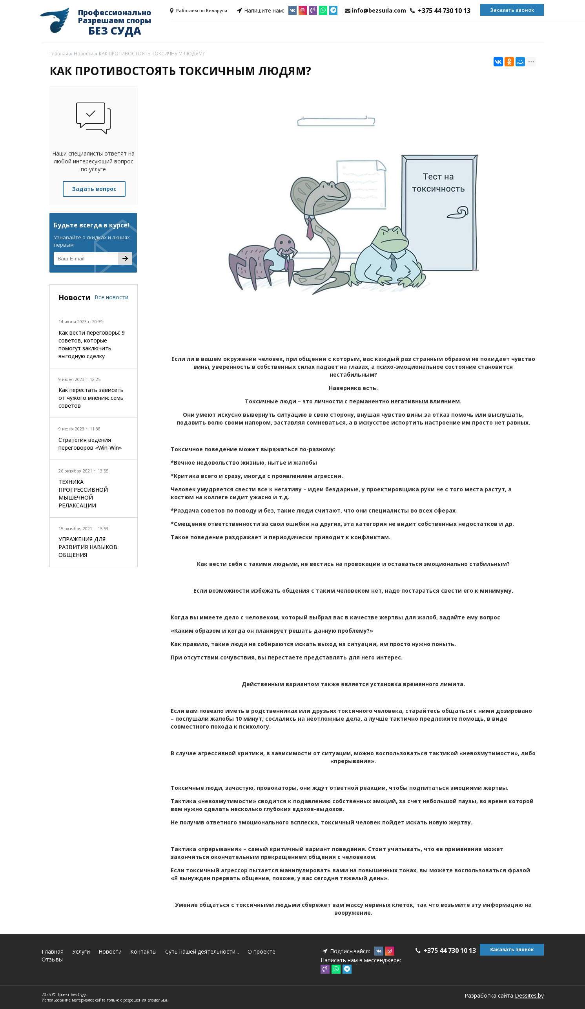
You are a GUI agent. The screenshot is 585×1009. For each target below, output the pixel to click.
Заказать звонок (512, 9)
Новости (110, 951)
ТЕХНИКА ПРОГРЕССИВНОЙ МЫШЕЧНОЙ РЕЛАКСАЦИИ (83, 493)
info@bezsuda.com (379, 10)
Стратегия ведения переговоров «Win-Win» (90, 443)
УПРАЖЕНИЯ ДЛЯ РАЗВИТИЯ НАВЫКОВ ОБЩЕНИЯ (87, 547)
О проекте (261, 951)
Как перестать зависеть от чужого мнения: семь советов (91, 397)
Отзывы (52, 959)
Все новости (111, 297)
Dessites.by (529, 995)
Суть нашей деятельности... (202, 951)
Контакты (143, 951)
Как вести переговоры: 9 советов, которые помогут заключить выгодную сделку (91, 344)
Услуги (81, 951)
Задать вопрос (94, 188)
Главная (53, 951)
